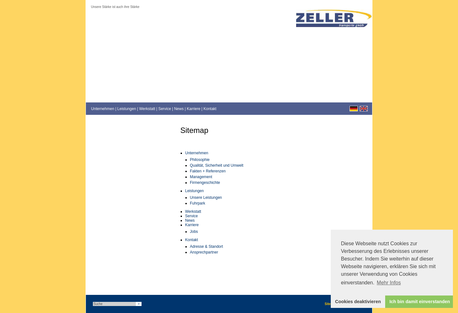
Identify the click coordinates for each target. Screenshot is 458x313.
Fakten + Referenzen (208, 171)
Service (164, 109)
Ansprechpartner (204, 252)
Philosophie (200, 159)
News (179, 109)
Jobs (194, 231)
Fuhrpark (197, 203)
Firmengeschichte (205, 182)
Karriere (193, 109)
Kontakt (210, 109)
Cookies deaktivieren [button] (358, 301)
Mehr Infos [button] (389, 282)
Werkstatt (147, 109)
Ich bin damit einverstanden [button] (420, 301)
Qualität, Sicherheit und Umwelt (216, 165)
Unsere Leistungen (206, 197)
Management (201, 177)
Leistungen (126, 109)
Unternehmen (102, 109)
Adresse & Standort (206, 246)
